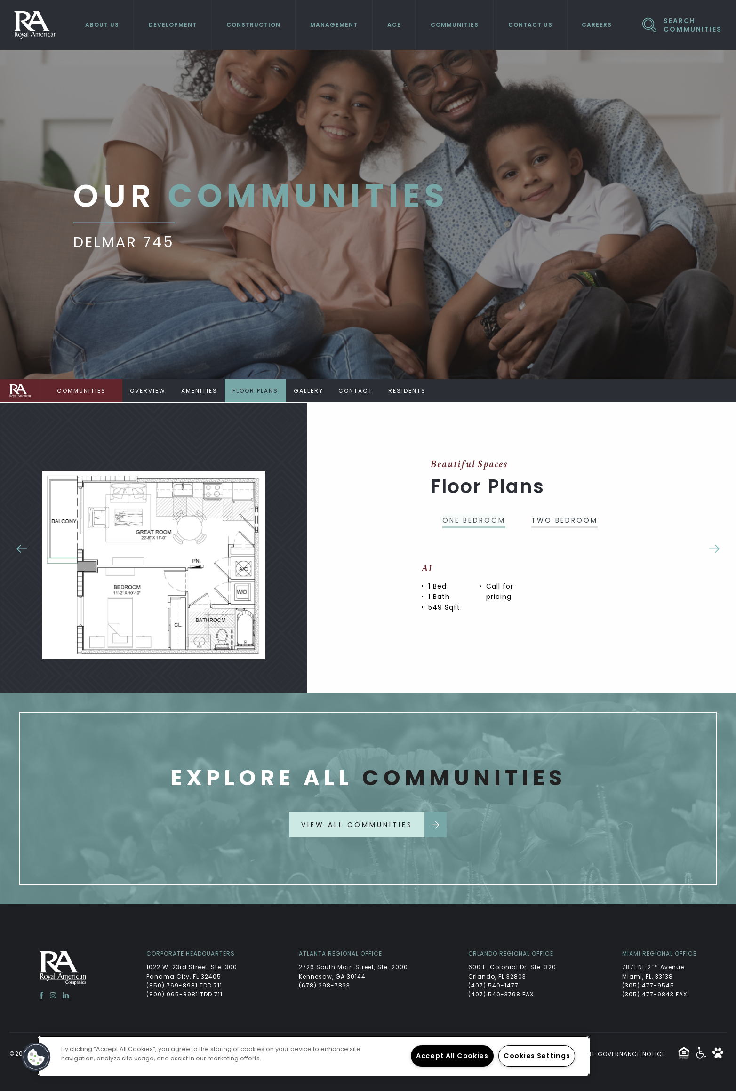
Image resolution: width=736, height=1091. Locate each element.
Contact (361, 391)
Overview (149, 391)
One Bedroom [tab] (473, 520)
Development (173, 25)
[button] (36, 1057)
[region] (314, 1056)
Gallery (313, 391)
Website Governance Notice (617, 1054)
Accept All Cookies (452, 1055)
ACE (394, 25)
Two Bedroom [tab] (564, 520)
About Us (102, 25)
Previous (22, 547)
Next (714, 547)
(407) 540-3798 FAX (501, 994)
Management (334, 25)
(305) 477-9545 (648, 985)
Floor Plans (258, 391)
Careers (597, 25)
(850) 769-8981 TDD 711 (184, 985)
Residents (413, 391)
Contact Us (530, 25)
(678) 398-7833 (324, 985)
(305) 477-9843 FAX (654, 994)
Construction (253, 25)
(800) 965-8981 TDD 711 (184, 994)
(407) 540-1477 (493, 985)
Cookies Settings (537, 1055)
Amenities (201, 391)
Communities (455, 25)
